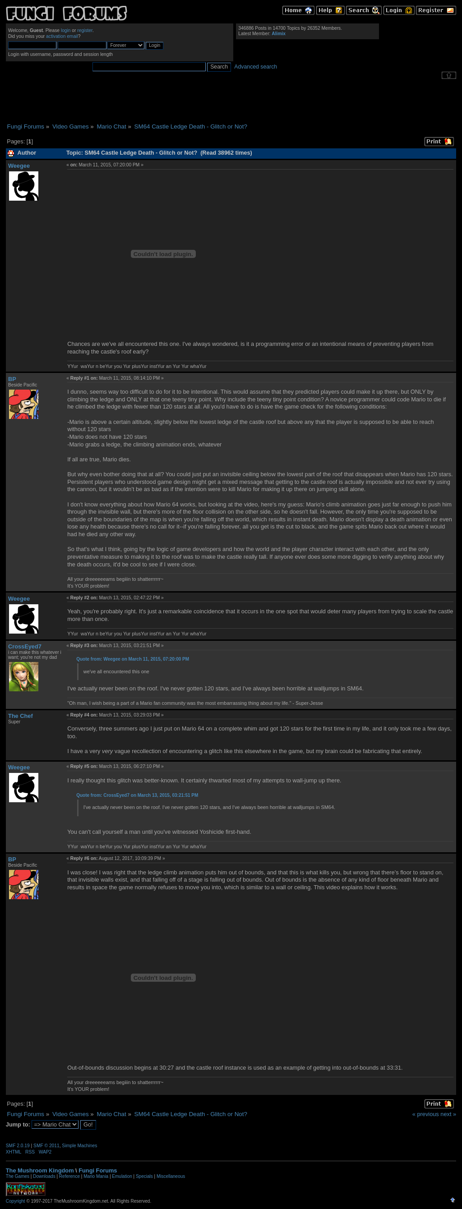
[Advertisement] (231, 101)
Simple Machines (79, 1145)
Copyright (15, 1201)
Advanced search (255, 67)
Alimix (279, 33)
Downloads (44, 1176)
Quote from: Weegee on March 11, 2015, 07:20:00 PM (132, 659)
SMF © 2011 (46, 1145)
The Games (17, 1176)
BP (12, 379)
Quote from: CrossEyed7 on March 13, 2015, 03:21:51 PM (137, 795)
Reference (69, 1176)
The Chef (20, 716)
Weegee (19, 165)
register (84, 30)
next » (448, 1114)
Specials (144, 1176)
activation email (62, 36)
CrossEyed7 (25, 646)
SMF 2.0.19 (18, 1145)
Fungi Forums (98, 1170)
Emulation (122, 1176)
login (66, 30)
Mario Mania (95, 1176)
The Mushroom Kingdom (40, 1170)
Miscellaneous (171, 1176)
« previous (425, 1114)
